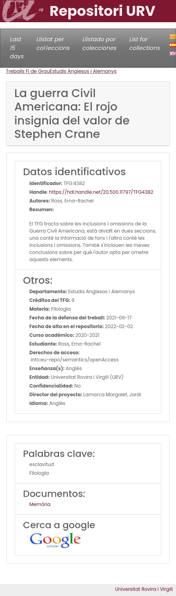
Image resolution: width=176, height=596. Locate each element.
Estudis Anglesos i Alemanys (83, 71)
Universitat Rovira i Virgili (144, 589)
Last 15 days (17, 47)
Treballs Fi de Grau (28, 71)
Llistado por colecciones (99, 43)
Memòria (39, 504)
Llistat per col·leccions (53, 43)
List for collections (144, 43)
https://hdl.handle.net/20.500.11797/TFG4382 (101, 192)
